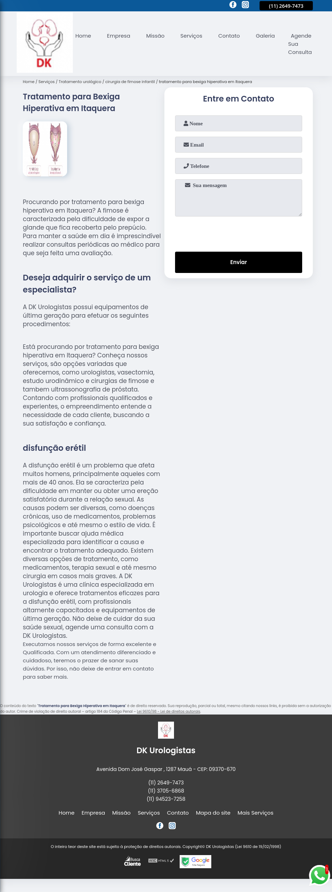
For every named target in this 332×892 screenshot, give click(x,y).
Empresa (119, 35)
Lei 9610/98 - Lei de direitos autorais (168, 711)
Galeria (266, 35)
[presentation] (239, 232)
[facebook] (232, 5)
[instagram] (245, 5)
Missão (156, 35)
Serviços (192, 35)
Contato (230, 35)
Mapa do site (213, 812)
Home (83, 35)
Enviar (238, 262)
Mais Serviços (255, 812)
